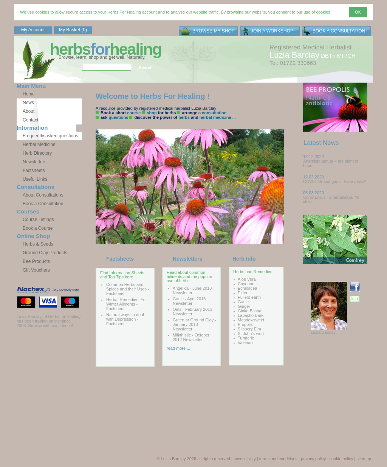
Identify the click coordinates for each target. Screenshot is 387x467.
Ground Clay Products (45, 252)
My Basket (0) (73, 29)
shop (151, 113)
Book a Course (38, 228)
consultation (214, 113)
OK (358, 12)
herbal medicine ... (218, 117)
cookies (323, 12)
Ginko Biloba (249, 311)
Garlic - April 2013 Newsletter (189, 301)
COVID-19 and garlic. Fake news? (334, 181)
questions (118, 117)
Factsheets (34, 170)
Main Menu (31, 86)
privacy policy (313, 458)
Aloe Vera (247, 279)
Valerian (245, 342)
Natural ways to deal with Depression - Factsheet (125, 319)
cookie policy (341, 458)
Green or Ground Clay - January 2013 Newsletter (194, 324)
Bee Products (36, 261)
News (28, 102)
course (134, 113)
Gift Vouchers (36, 270)
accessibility (245, 458)
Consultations (35, 187)
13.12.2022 (313, 156)
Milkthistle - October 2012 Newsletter (191, 337)
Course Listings (38, 219)
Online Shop (33, 236)
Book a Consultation (43, 203)
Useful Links (35, 179)
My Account (33, 29)
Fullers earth (249, 297)
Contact (30, 120)
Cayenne (246, 283)
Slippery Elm (249, 329)
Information (32, 127)
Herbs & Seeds (38, 244)
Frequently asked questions (50, 135)
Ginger (244, 306)
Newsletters (34, 161)
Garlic (243, 302)
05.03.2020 (313, 192)
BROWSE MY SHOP (213, 31)
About (28, 111)
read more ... (178, 348)
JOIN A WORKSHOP (272, 31)
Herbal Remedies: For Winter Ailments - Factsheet (126, 304)
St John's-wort (251, 333)
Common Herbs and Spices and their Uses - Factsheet (127, 289)
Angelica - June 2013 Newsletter (192, 290)
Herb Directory (37, 153)
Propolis (245, 324)
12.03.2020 (313, 177)
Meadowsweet (251, 320)
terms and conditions (278, 458)
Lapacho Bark (250, 315)
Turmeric (246, 338)
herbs (184, 117)
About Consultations (43, 195)
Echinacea (247, 288)
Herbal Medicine (39, 144)
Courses (28, 211)
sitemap (363, 458)
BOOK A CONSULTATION (339, 31)
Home (29, 94)
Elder (243, 292)
